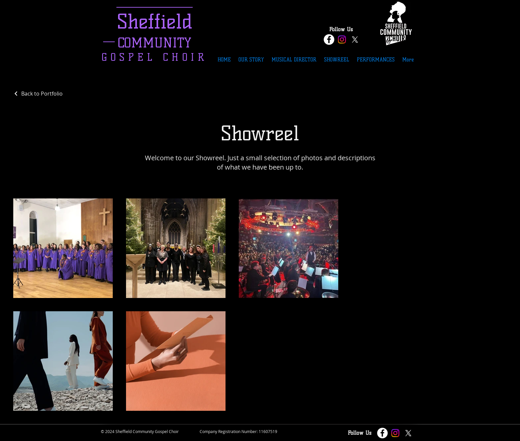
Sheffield (154, 21)
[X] (355, 39)
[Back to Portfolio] (38, 93)
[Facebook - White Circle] (329, 39)
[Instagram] (342, 39)
